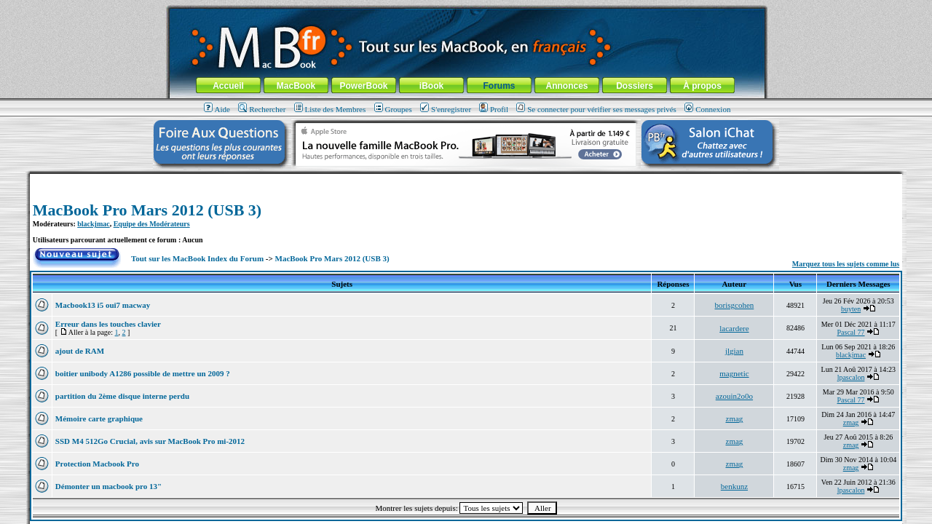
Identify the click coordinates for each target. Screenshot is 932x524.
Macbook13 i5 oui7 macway (102, 305)
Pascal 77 (851, 332)
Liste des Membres (330, 109)
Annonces (566, 86)
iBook (431, 86)
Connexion (707, 109)
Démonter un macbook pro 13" (108, 486)
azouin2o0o (734, 396)
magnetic (734, 373)
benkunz (734, 486)
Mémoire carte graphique (99, 418)
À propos (702, 86)
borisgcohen (734, 305)
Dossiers (634, 86)
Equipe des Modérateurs (152, 224)
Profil (493, 109)
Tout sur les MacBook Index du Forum (197, 258)
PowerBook (363, 86)
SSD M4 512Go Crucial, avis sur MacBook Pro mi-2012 (150, 441)
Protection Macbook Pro (97, 463)
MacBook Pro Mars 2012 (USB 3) (147, 210)
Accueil (228, 86)
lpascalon (851, 377)
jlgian (734, 350)
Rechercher (261, 109)
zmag (734, 418)
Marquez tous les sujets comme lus (845, 264)
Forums (499, 86)
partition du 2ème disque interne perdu (122, 396)
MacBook (296, 86)
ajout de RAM (79, 350)
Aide (217, 109)
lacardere (734, 328)
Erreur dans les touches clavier (108, 323)
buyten (851, 309)
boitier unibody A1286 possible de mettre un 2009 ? (142, 373)
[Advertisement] (466, 179)
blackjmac (93, 224)
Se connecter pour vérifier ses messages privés (596, 109)
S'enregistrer (445, 109)
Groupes (393, 109)
